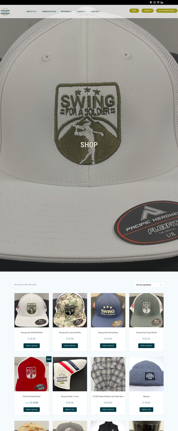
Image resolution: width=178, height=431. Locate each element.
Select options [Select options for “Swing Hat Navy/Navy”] (108, 346)
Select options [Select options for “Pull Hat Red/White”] (31, 409)
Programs (67, 11)
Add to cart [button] (69, 409)
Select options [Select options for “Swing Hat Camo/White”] (70, 346)
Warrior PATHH (49, 11)
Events (81, 11)
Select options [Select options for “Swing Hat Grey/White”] (146, 346)
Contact (95, 11)
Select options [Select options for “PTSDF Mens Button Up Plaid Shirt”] (108, 409)
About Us (32, 11)
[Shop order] (149, 284)
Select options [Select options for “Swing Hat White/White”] (31, 346)
